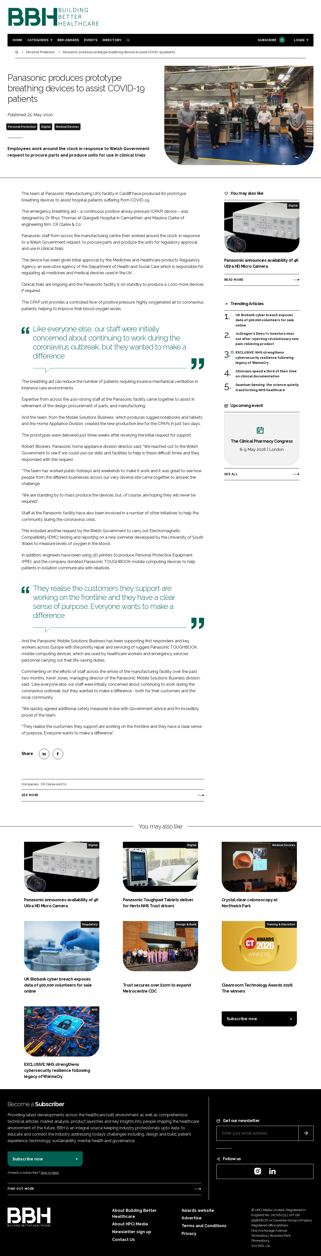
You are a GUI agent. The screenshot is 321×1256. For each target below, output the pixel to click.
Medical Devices (67, 126)
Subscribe (271, 40)
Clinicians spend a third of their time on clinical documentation (266, 374)
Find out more (21, 1189)
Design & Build (186, 924)
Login (299, 40)
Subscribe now (242, 1018)
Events (90, 40)
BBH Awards (68, 40)
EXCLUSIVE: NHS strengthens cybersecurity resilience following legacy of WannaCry (264, 357)
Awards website (198, 1210)
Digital (45, 126)
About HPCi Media (130, 1224)
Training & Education (281, 924)
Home (17, 40)
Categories (37, 40)
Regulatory (90, 924)
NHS (95, 1009)
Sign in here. (50, 1172)
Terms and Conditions (204, 1225)
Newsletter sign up (131, 1231)
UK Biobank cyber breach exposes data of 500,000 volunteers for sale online (264, 320)
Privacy (189, 1233)
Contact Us (123, 1239)
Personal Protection (22, 126)
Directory (111, 40)
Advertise (192, 1218)
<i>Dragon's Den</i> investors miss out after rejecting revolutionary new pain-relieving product (267, 338)
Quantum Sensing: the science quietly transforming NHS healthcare (267, 387)
